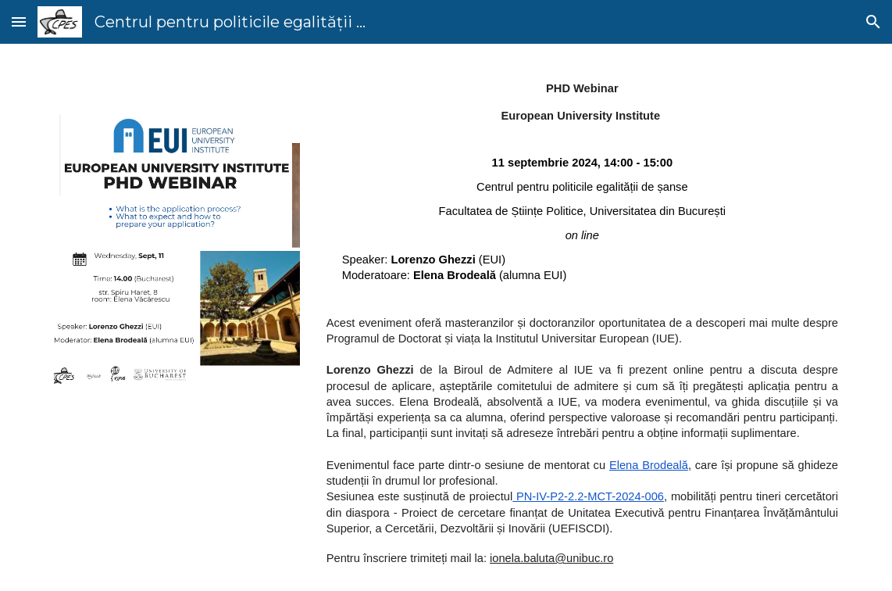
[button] (18, 21)
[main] (582, 317)
